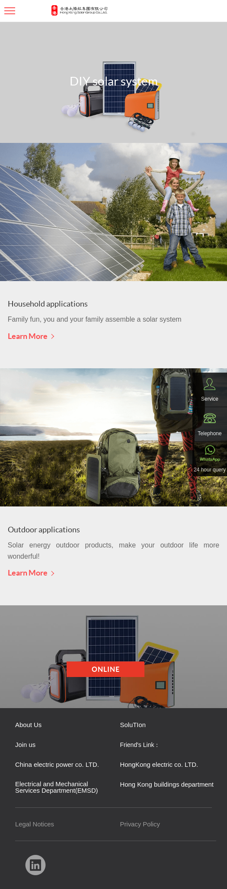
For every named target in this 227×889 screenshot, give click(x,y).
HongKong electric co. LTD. (159, 765)
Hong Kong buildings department (167, 784)
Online (106, 669)
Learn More (31, 336)
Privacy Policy (140, 824)
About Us (28, 725)
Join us (25, 745)
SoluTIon (133, 725)
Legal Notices (34, 824)
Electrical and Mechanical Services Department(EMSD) (56, 787)
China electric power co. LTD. (57, 765)
